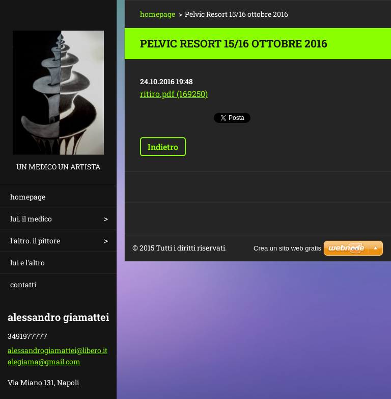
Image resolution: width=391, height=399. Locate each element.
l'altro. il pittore (35, 240)
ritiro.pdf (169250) (174, 93)
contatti (23, 284)
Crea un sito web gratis (287, 248)
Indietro (163, 146)
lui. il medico (31, 218)
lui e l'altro (27, 262)
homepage (27, 197)
